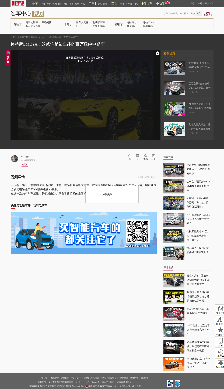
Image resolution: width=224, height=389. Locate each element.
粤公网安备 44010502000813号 (101, 386)
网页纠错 (134, 378)
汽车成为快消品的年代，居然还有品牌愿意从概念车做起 (198, 346)
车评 (49, 3)
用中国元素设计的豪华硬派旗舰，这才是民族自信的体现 (198, 296)
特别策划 (131, 22)
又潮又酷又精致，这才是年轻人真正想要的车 (199, 128)
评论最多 (168, 267)
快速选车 (208, 15)
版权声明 (55, 378)
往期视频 (148, 26)
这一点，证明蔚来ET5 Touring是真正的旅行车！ (198, 185)
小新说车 (146, 3)
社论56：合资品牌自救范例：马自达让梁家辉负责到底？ (198, 202)
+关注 (24, 164)
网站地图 (124, 378)
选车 (35, 3)
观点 (77, 3)
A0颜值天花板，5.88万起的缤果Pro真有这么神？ (199, 108)
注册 (200, 3)
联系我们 (94, 378)
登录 (193, 3)
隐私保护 (65, 378)
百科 (60, 3)
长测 (54, 3)
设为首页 (209, 3)
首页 (12, 37)
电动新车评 (163, 3)
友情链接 (114, 378)
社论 (78, 26)
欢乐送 (129, 3)
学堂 (100, 3)
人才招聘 (104, 378)
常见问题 (75, 378)
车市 (71, 3)
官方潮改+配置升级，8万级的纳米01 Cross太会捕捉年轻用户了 (200, 67)
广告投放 (85, 378)
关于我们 (45, 378)
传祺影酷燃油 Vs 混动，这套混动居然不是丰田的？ (198, 235)
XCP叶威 (25, 156)
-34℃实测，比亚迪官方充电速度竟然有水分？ (198, 329)
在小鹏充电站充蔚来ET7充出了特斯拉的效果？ (198, 219)
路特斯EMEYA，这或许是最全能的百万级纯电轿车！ (55, 37)
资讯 (82, 3)
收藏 (146, 159)
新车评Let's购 (33, 26)
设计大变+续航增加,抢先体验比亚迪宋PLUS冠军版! (199, 169)
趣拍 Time (148, 22)
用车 (91, 3)
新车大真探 (82, 22)
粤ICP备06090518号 (75, 386)
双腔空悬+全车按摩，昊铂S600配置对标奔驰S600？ (200, 87)
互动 (114, 3)
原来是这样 (98, 26)
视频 (43, 3)
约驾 (136, 3)
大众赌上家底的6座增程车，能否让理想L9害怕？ (198, 363)
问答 (66, 3)
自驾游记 (131, 26)
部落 (122, 3)
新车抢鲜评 (32, 22)
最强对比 (47, 22)
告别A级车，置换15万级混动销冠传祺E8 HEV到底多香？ (198, 279)
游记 (105, 3)
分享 (153, 159)
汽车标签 (144, 378)
